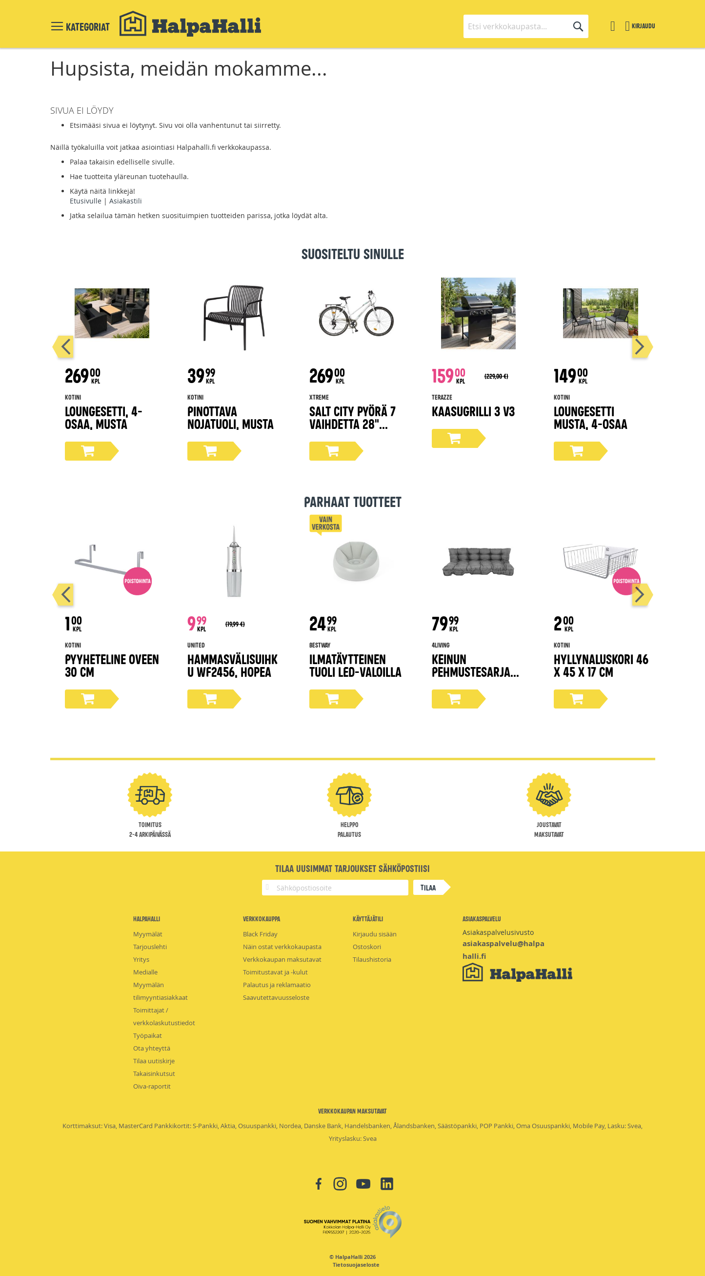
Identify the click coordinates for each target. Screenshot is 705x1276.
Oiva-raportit (152, 1086)
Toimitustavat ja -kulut (275, 972)
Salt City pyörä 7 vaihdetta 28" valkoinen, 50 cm (352, 423)
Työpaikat (147, 1035)
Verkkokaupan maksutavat (282, 959)
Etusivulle (85, 200)
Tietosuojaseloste (356, 1265)
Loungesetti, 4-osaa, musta (103, 417)
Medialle (145, 972)
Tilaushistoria (372, 959)
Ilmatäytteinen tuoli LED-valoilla (355, 664)
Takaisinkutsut (154, 1073)
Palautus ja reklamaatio (277, 984)
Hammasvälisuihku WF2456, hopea (232, 664)
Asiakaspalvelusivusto (498, 932)
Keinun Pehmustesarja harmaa (471, 671)
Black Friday (260, 934)
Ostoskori (367, 946)
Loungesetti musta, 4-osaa (590, 417)
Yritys (141, 959)
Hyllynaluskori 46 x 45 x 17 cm (601, 664)
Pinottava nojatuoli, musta (230, 417)
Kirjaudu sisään (375, 934)
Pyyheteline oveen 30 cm (112, 664)
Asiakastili (125, 200)
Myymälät (147, 934)
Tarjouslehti (150, 946)
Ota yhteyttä (151, 1048)
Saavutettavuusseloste (276, 997)
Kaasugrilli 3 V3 (473, 411)
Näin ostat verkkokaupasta (282, 946)
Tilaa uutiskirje (154, 1060)
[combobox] (525, 26)
